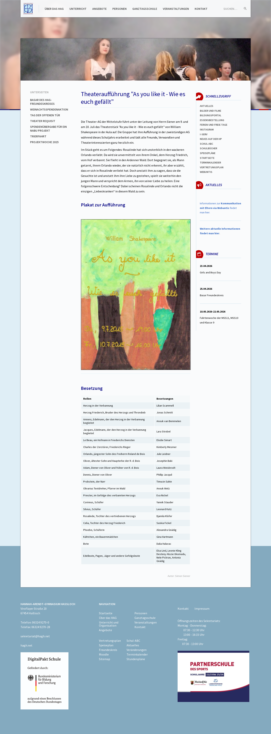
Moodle (104, 654)
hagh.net (26, 645)
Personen (119, 9)
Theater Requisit (42, 121)
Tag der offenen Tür (45, 115)
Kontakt (201, 9)
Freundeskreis (108, 650)
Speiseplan (106, 645)
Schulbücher (208, 148)
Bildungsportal (210, 115)
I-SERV (204, 134)
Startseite (207, 158)
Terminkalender (210, 162)
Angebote (99, 9)
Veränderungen (137, 650)
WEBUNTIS (206, 172)
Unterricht (77, 9)
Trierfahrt (38, 136)
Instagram (207, 129)
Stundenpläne (136, 659)
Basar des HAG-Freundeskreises (42, 102)
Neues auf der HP (211, 139)
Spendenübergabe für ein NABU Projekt (48, 128)
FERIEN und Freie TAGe (213, 124)
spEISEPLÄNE (207, 153)
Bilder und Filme (210, 110)
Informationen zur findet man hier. (220, 208)
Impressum (201, 608)
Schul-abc (206, 143)
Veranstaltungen (176, 9)
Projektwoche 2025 (44, 142)
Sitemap (104, 659)
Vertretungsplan (211, 167)
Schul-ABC (133, 640)
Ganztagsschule (144, 9)
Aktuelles (206, 106)
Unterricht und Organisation (108, 623)
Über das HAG (54, 9)
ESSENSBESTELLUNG (212, 120)
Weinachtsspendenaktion (49, 109)
